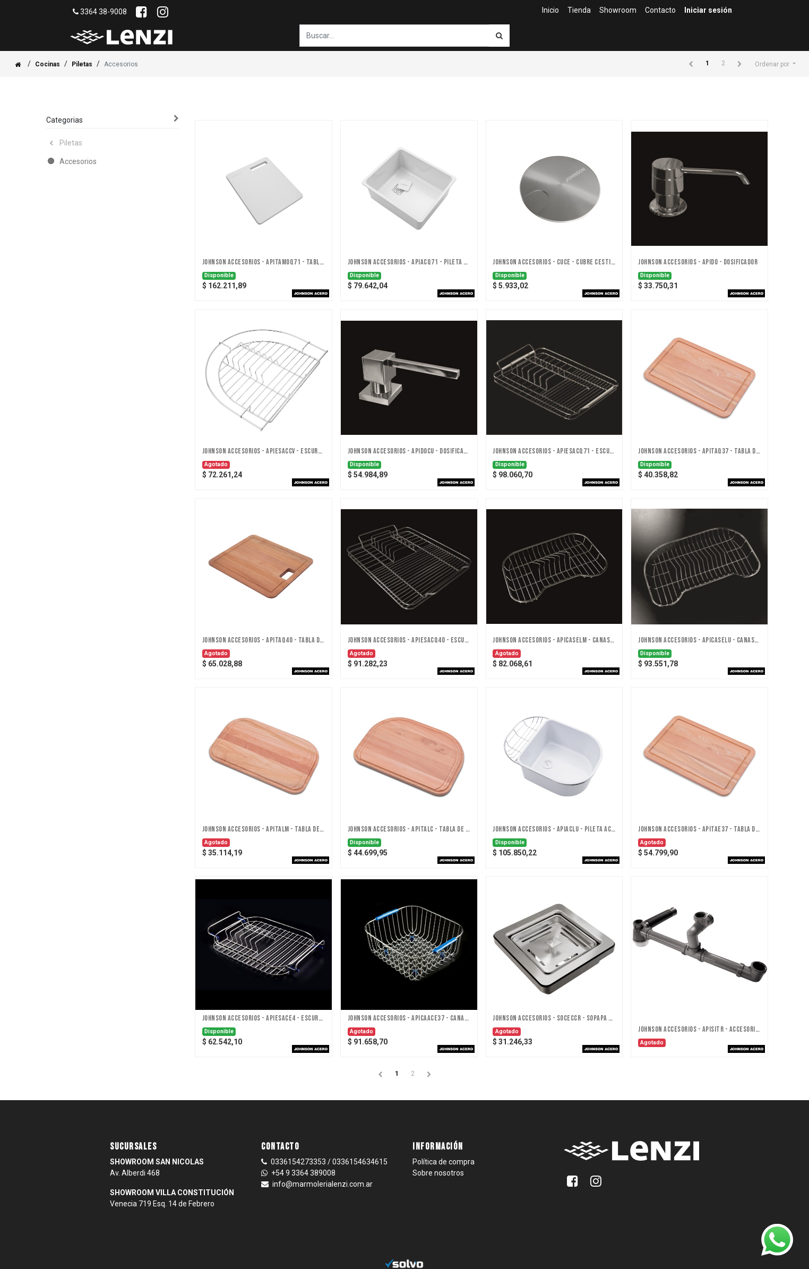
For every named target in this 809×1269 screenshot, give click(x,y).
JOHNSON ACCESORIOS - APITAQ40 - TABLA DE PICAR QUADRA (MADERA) (263, 640)
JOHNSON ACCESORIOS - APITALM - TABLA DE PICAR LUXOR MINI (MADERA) (263, 829)
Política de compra (443, 1161)
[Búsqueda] (499, 35)
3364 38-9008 (100, 11)
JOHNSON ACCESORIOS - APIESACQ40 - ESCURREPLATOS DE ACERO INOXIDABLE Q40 (409, 640)
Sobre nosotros (438, 1173)
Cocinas (47, 64)
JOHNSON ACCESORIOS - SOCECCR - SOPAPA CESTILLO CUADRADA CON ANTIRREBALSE (554, 1018)
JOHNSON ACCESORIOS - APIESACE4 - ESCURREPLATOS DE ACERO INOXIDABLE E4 (263, 1018)
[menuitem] (550, 10)
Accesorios (78, 161)
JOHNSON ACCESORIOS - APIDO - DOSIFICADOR (698, 262)
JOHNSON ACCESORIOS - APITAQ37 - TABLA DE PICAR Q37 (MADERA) (699, 451)
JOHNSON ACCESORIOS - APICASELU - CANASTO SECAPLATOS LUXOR (699, 640)
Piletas (82, 64)
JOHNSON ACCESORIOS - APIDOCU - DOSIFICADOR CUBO (409, 451)
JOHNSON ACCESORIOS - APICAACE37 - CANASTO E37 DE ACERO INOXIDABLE (409, 1018)
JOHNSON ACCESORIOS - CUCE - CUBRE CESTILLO (554, 262)
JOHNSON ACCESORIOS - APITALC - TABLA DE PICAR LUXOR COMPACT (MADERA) (409, 829)
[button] (775, 64)
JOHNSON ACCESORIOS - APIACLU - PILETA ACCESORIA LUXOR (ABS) (554, 829)
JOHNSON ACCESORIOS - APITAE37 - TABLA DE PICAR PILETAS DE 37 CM (699, 829)
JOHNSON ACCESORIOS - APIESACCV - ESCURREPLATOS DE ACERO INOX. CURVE (263, 451)
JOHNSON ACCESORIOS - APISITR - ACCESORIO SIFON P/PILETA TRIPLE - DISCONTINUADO (699, 1029)
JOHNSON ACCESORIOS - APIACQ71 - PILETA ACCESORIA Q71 (409, 262)
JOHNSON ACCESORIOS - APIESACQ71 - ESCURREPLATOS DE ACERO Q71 (554, 451)
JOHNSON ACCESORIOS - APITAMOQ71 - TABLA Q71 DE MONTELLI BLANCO (263, 262)
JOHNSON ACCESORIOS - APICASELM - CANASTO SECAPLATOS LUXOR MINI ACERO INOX (554, 640)
